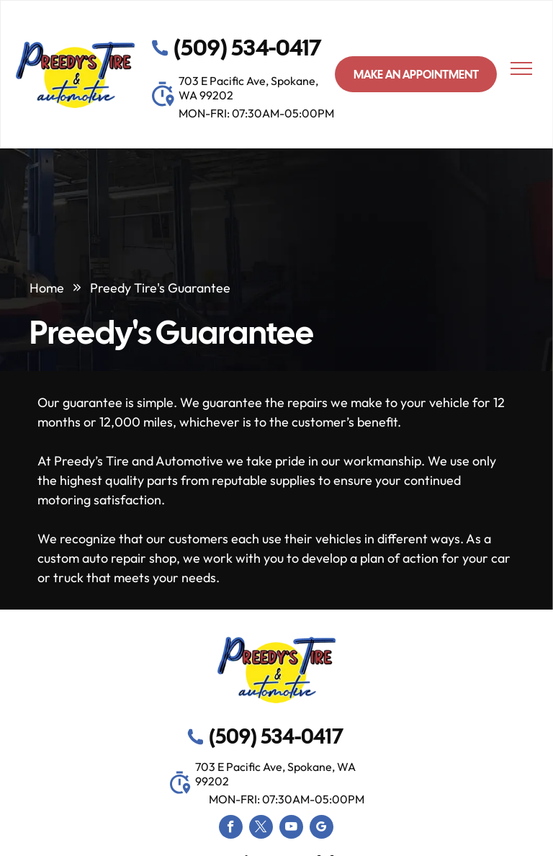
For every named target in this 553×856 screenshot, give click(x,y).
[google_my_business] (321, 828)
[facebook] (231, 828)
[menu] (521, 68)
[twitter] (261, 828)
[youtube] (291, 828)
